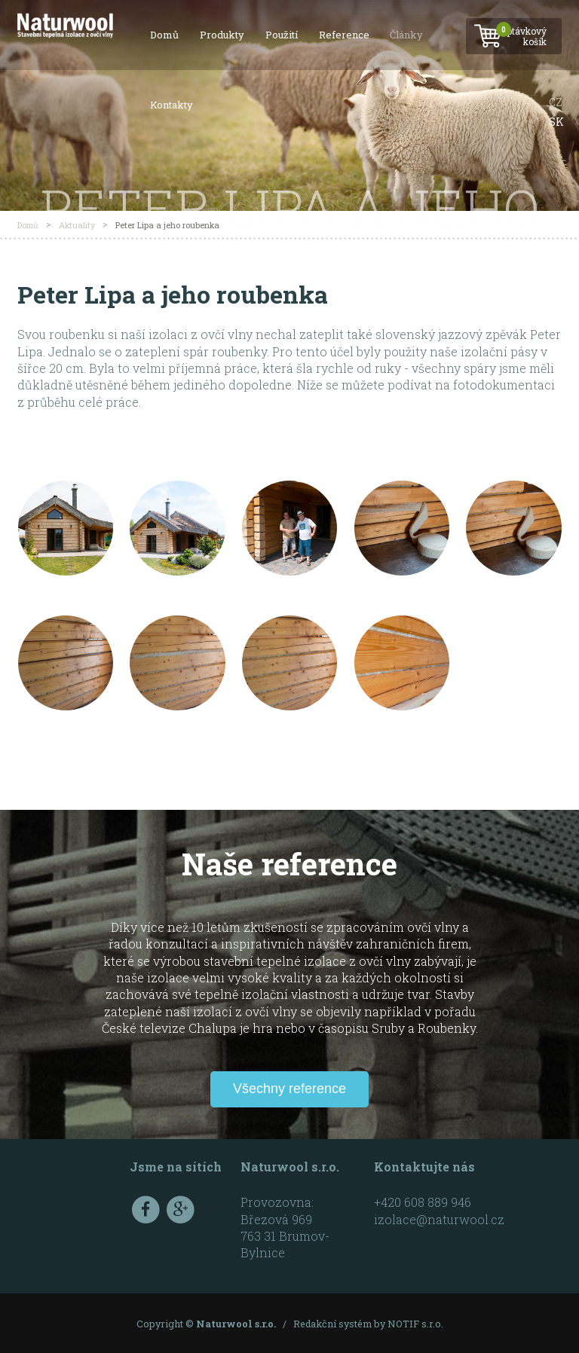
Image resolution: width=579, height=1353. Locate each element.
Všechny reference (289, 1088)
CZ (555, 102)
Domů (164, 34)
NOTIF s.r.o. (415, 1324)
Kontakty (171, 104)
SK (556, 122)
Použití (281, 34)
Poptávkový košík (513, 32)
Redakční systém (332, 1324)
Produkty (222, 34)
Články (406, 34)
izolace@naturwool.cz (439, 1219)
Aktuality (77, 225)
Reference (344, 34)
